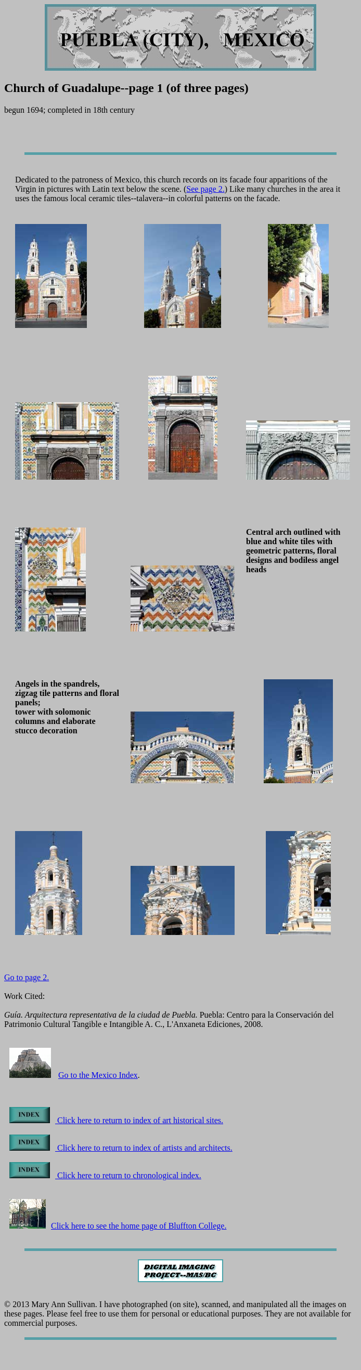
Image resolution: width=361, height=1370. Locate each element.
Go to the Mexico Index (98, 1075)
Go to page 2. (26, 977)
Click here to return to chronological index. (105, 1175)
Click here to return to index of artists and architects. (121, 1147)
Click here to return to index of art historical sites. (116, 1120)
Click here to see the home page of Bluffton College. (117, 1225)
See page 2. (205, 189)
